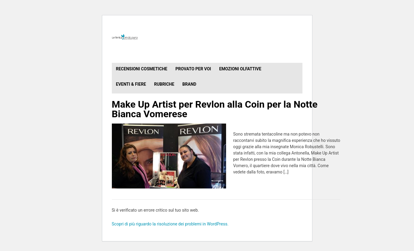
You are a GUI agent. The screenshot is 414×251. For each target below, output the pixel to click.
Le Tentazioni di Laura (207, 37)
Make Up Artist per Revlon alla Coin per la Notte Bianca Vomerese (214, 109)
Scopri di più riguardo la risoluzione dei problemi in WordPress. (170, 224)
